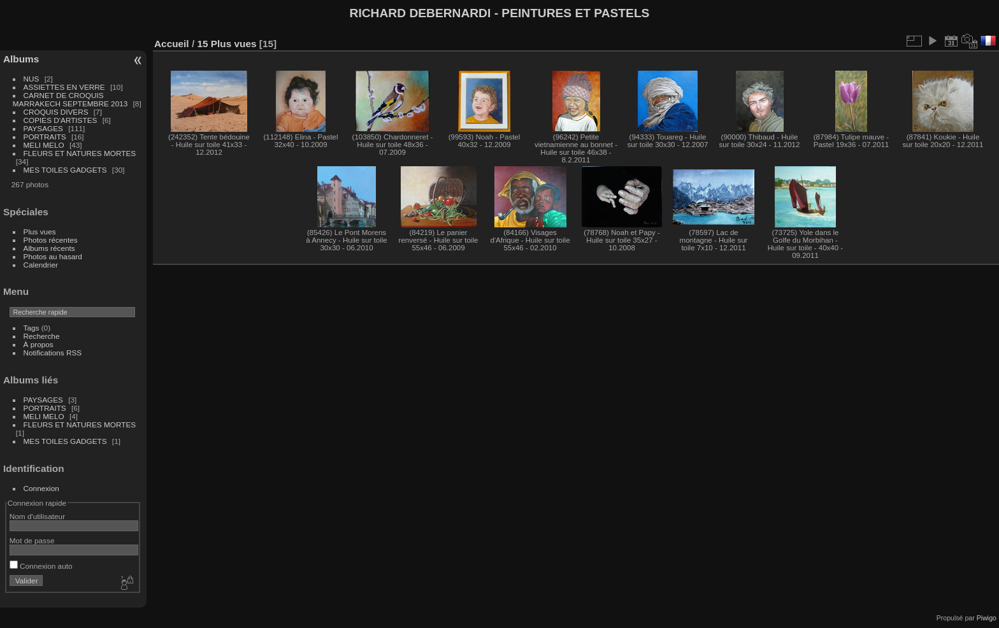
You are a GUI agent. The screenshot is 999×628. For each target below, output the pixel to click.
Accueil (171, 43)
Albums (21, 59)
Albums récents (49, 248)
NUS (32, 79)
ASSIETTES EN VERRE (64, 87)
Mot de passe (32, 540)
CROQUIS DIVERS (56, 112)
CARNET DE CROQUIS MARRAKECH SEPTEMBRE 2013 (70, 99)
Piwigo (986, 618)
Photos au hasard (53, 256)
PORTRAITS (45, 136)
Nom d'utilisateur (37, 516)
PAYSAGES (43, 128)
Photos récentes (51, 240)
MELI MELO (44, 145)
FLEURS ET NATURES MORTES (80, 153)
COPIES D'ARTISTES (60, 120)
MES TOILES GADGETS (65, 170)
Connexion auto (41, 566)
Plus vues (40, 231)
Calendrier (41, 264)
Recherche (42, 336)
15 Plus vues (226, 43)
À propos (39, 344)
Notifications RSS (53, 352)
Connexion (41, 488)
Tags (32, 328)
